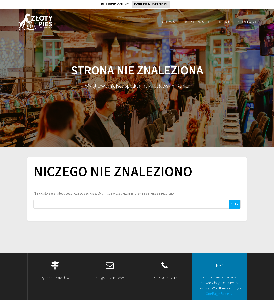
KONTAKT (247, 22)
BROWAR (169, 22)
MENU (225, 22)
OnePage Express (219, 293)
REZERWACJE (198, 22)
